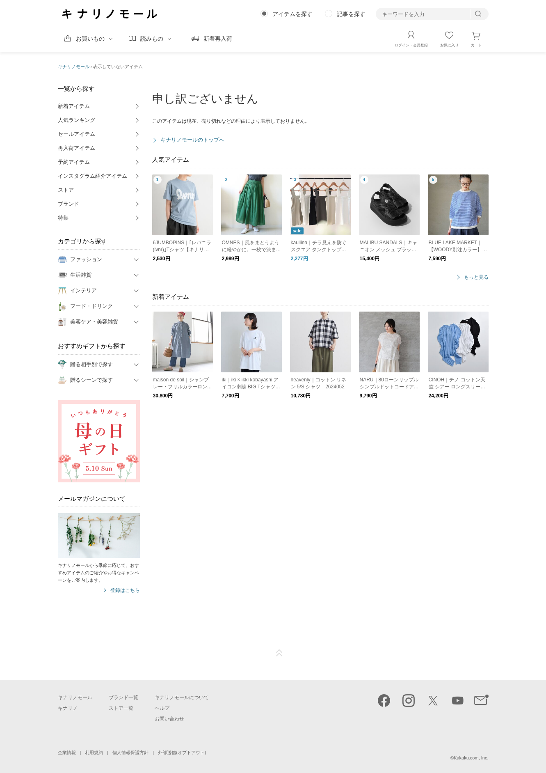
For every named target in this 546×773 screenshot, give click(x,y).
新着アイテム (74, 106)
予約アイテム (74, 162)
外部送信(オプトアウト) (182, 752)
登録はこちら (125, 590)
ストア (66, 190)
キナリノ (68, 708)
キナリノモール (73, 66)
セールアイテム (76, 134)
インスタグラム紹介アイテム (92, 176)
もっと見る (476, 277)
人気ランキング (76, 120)
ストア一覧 (121, 708)
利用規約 (94, 752)
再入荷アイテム (76, 148)
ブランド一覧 (123, 697)
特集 (63, 218)
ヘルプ (162, 708)
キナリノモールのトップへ (192, 140)
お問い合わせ (169, 719)
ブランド (68, 204)
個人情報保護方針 (130, 752)
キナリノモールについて (182, 697)
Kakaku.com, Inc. (471, 757)
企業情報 (67, 752)
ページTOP (279, 653)
